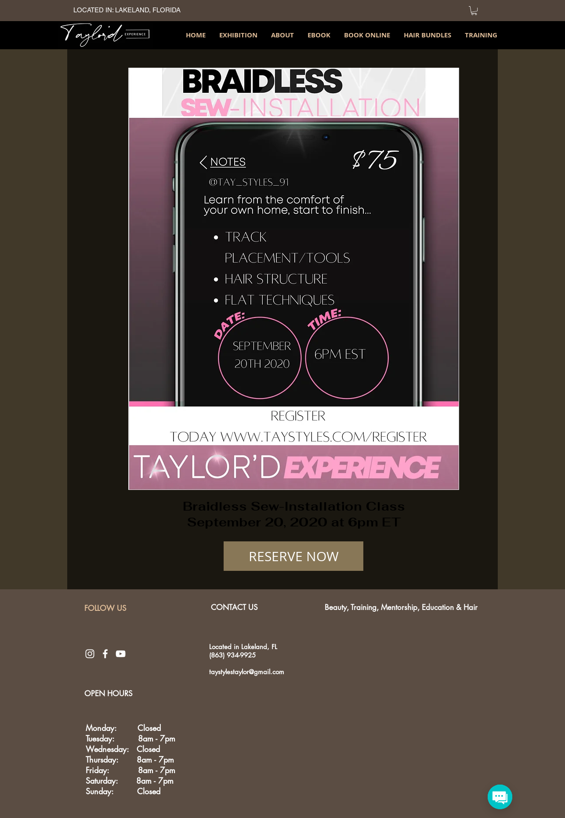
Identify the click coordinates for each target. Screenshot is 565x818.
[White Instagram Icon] (90, 654)
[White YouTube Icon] (121, 654)
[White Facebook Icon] (105, 654)
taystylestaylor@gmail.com (246, 672)
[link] (474, 10)
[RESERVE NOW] (293, 556)
